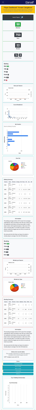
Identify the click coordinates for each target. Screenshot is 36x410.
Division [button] (14, 181)
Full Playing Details (18, 363)
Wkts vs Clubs (18, 368)
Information (18, 371)
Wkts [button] (28, 301)
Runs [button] (23, 181)
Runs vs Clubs (18, 366)
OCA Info (18, 373)
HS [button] (26, 181)
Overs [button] (17, 301)
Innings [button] (18, 181)
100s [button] (32, 181)
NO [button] (21, 181)
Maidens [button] (21, 301)
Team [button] (10, 181)
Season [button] (6, 181)
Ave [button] (29, 181)
